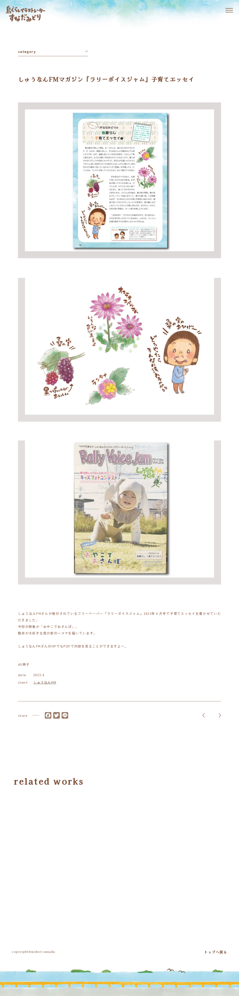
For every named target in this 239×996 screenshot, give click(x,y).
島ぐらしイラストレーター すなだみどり (25, 14)
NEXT (220, 720)
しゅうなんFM (44, 684)
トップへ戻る (215, 951)
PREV (203, 720)
